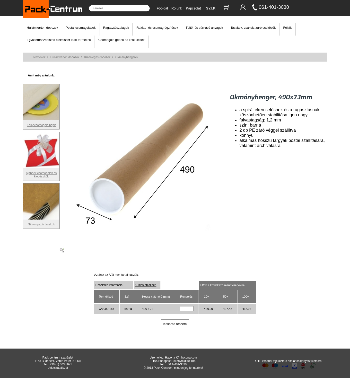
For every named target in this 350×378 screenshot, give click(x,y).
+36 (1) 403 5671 (61, 364)
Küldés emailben (146, 285)
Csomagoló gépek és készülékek (121, 40)
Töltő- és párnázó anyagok (204, 27)
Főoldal (162, 8)
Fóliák (287, 27)
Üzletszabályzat (58, 367)
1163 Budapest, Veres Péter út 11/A (58, 361)
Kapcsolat (193, 8)
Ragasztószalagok (116, 27)
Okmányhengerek (127, 57)
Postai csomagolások (81, 27)
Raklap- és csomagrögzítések (157, 27)
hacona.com (189, 357)
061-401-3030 (274, 7)
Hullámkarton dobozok (42, 27)
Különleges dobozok (97, 57)
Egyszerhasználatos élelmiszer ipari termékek (59, 40)
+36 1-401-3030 (176, 364)
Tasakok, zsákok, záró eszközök (253, 27)
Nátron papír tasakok (41, 222)
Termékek (39, 57)
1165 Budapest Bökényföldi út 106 (173, 361)
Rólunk (176, 8)
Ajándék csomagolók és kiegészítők (41, 173)
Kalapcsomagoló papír (41, 123)
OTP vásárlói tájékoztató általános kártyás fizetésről (288, 361)
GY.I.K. (211, 8)
